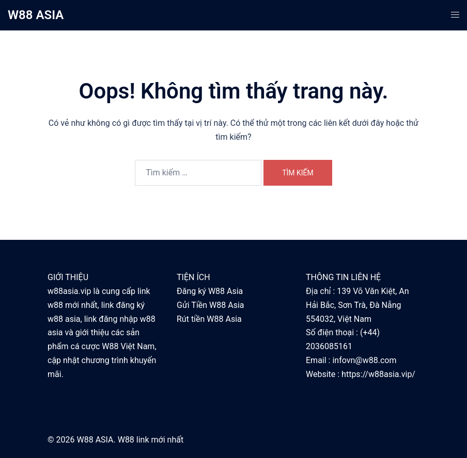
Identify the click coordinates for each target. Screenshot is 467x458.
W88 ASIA (36, 15)
